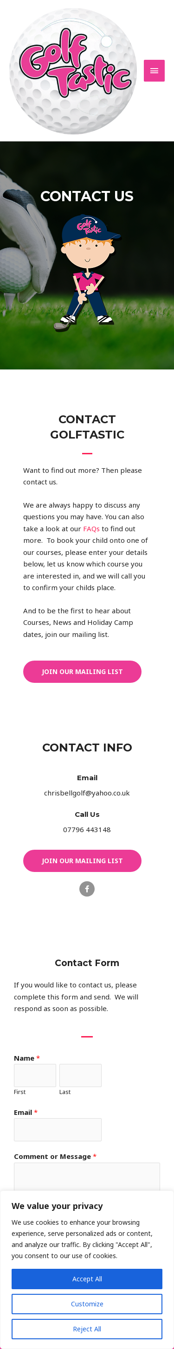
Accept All (87, 1278)
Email (87, 777)
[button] (82, 672)
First (20, 1092)
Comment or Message (55, 1156)
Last (65, 1092)
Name (27, 1058)
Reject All (87, 1328)
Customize (87, 1303)
